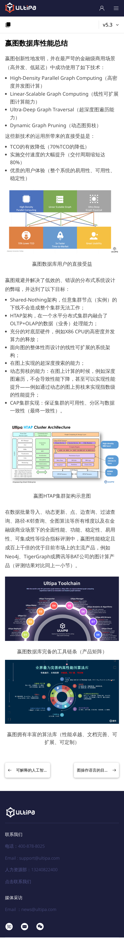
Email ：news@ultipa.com (30, 911)
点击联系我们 (18, 883)
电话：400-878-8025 (25, 848)
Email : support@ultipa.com (32, 859)
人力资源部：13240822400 (31, 871)
